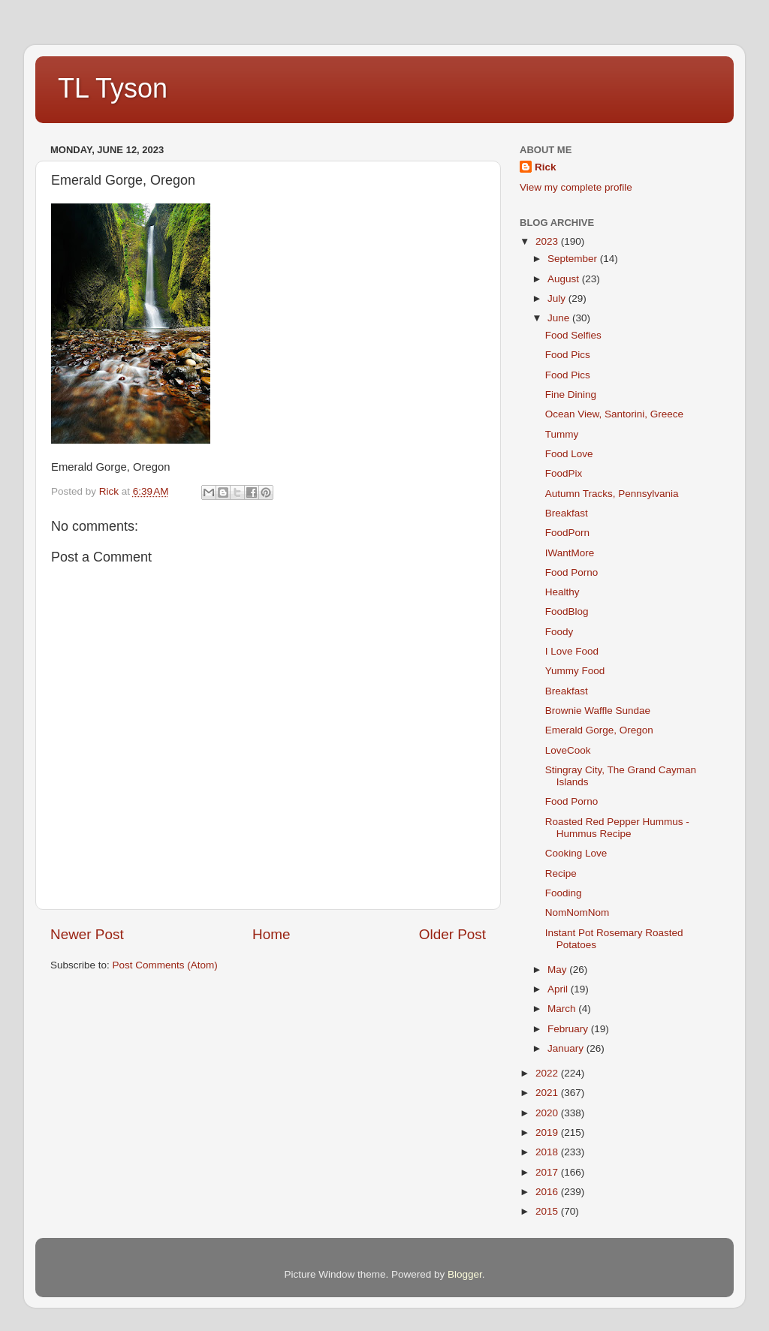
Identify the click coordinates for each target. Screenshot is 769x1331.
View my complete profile (576, 187)
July (557, 298)
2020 (548, 1113)
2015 (548, 1211)
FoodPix (564, 473)
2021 (548, 1092)
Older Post (452, 934)
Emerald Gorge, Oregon (599, 730)
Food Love (569, 453)
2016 (548, 1191)
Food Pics (567, 354)
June (559, 318)
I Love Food (572, 651)
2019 (548, 1132)
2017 (548, 1172)
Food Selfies (573, 335)
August (564, 279)
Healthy (562, 592)
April (559, 989)
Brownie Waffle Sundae (597, 710)
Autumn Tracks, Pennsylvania (612, 493)
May (558, 969)
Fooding (563, 893)
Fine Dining (570, 394)
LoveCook (568, 750)
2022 (548, 1073)
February (569, 1028)
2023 (548, 241)
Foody (559, 631)
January (567, 1048)
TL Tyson (112, 88)
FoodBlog (567, 611)
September (573, 258)
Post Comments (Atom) (165, 965)
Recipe (561, 873)
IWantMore (570, 553)
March (562, 1008)
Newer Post (87, 934)
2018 (548, 1152)
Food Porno (572, 572)
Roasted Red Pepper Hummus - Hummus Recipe (617, 827)
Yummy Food (575, 670)
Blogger (465, 1274)
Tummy (562, 434)
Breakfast (566, 513)
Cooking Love (576, 853)
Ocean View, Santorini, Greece (614, 414)
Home (271, 934)
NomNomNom (577, 912)
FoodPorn (567, 532)
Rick (545, 167)
